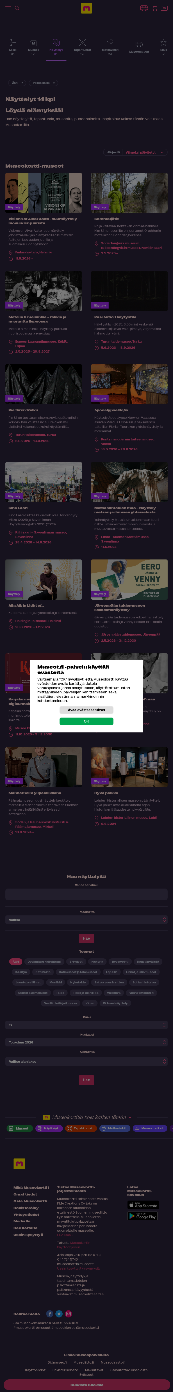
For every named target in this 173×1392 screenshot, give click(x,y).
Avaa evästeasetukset (86, 710)
